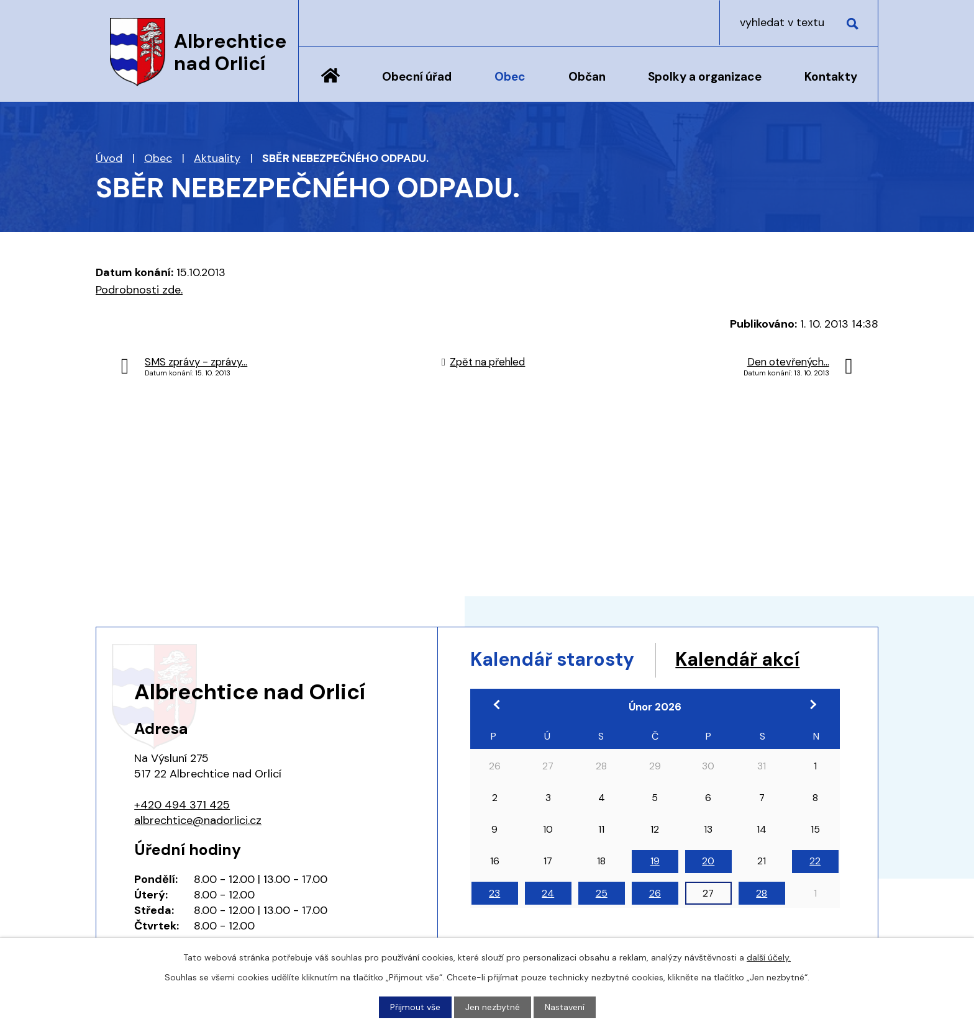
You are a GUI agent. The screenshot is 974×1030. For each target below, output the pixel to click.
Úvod (330, 85)
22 (815, 860)
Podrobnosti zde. (139, 289)
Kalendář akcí (737, 659)
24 (548, 893)
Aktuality (217, 158)
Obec (510, 76)
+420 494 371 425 (182, 804)
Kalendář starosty (552, 659)
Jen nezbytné (492, 1007)
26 (655, 893)
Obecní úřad (417, 76)
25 (602, 893)
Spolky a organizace (705, 76)
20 (708, 860)
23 (494, 893)
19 (655, 860)
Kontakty (830, 76)
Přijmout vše (415, 1007)
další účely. (769, 957)
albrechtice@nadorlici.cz (198, 820)
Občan (587, 76)
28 (761, 893)
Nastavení (565, 1007)
